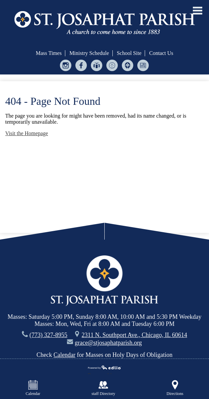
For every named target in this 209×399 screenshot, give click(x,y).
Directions (175, 388)
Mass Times (49, 53)
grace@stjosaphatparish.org (108, 342)
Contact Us (161, 53)
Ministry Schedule (89, 53)
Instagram (65, 66)
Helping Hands (127, 66)
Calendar (64, 354)
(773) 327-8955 (48, 335)
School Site (129, 53)
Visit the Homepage (26, 133)
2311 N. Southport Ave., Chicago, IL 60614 (134, 335)
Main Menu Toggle (197, 10)
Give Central (96, 66)
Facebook (81, 66)
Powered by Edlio (104, 368)
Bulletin (143, 66)
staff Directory (103, 388)
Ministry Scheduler (112, 66)
